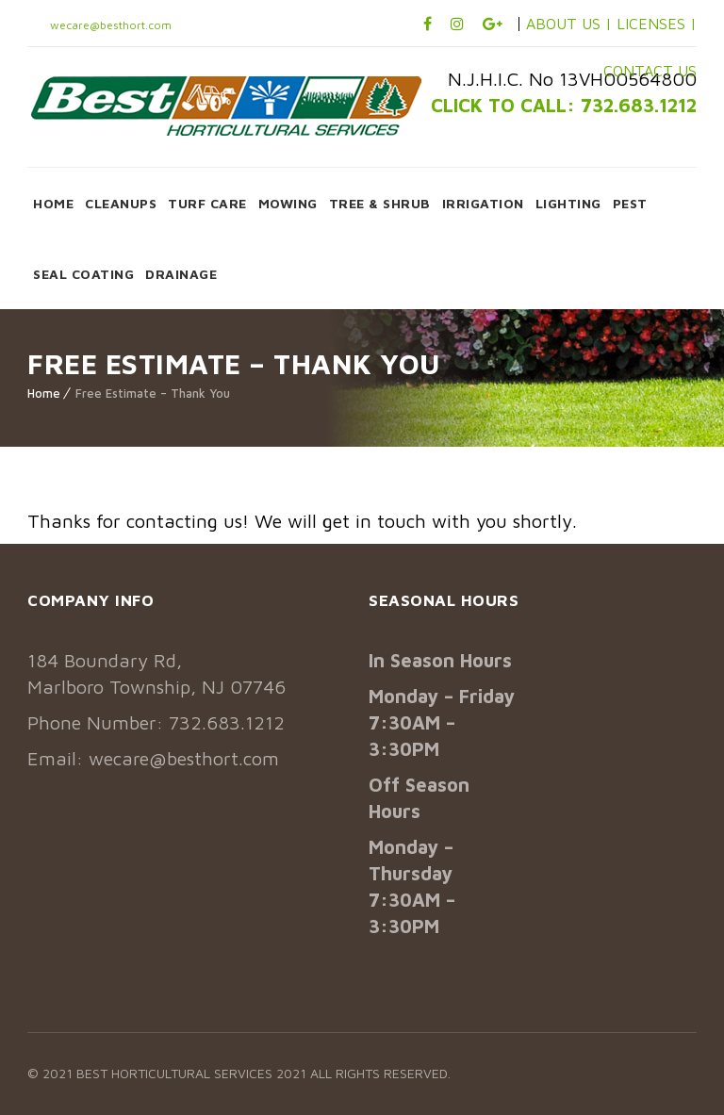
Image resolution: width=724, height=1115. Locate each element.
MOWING (288, 203)
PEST (630, 203)
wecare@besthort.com (109, 25)
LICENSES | (657, 23)
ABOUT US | (569, 23)
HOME (53, 203)
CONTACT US (650, 70)
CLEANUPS (120, 203)
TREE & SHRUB (380, 203)
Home (43, 393)
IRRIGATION (483, 203)
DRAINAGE (181, 274)
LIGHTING (568, 203)
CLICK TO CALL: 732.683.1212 (564, 105)
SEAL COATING (83, 274)
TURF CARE (207, 203)
